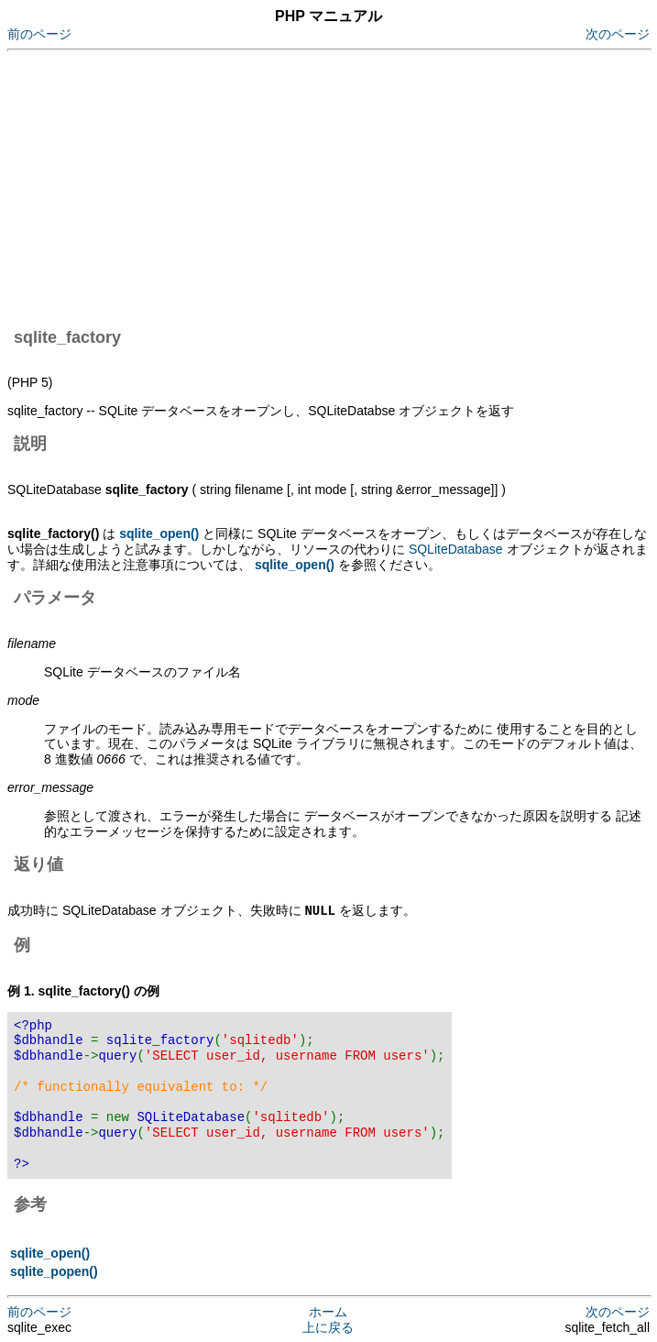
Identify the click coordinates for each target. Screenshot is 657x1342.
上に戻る (328, 1326)
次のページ (618, 34)
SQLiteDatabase (456, 549)
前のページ (39, 34)
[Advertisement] (332, 186)
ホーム (328, 1311)
